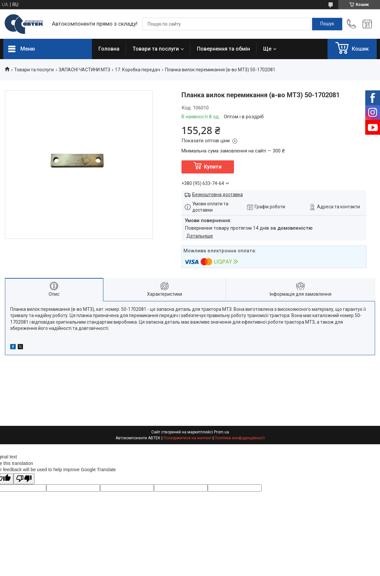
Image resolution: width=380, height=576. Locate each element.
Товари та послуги (156, 49)
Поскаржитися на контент (187, 438)
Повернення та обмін (223, 49)
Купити (213, 167)
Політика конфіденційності (240, 438)
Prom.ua (221, 432)
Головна (108, 49)
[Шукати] (327, 24)
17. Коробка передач (137, 69)
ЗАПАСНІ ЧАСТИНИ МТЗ (84, 69)
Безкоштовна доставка (217, 194)
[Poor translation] (23, 479)
